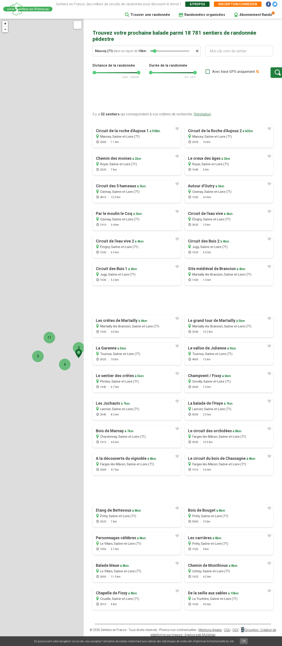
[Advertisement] (183, 102)
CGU (227, 634)
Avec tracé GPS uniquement (219, 74)
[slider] (154, 51)
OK (243, 641)
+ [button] (5, 23)
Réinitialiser (202, 118)
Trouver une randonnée (150, 15)
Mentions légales (210, 634)
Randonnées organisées (204, 15)
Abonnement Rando (255, 15)
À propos (197, 4)
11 (45, 337)
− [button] (5, 29)
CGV (235, 634)
